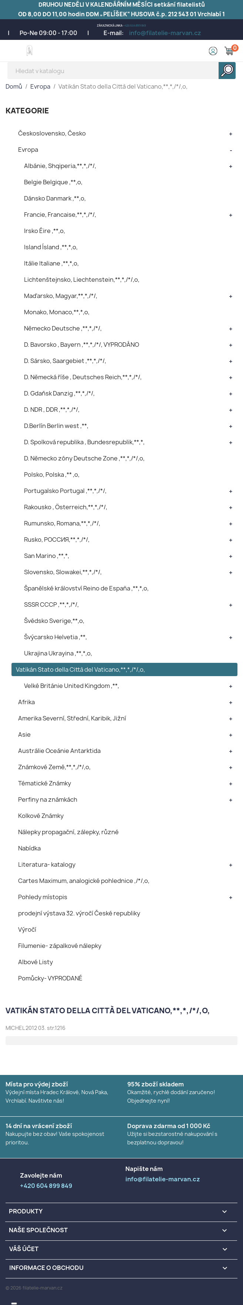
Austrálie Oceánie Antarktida (59, 751)
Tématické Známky (44, 783)
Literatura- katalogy (46, 864)
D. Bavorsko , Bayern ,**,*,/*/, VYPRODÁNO (81, 344)
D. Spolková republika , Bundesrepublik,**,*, (84, 442)
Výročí (27, 929)
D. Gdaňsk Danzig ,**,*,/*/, (59, 393)
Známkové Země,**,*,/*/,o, (54, 767)
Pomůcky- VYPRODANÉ (50, 978)
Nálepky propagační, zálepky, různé (68, 832)
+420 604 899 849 (135, 25)
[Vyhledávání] (121, 70)
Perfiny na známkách (47, 799)
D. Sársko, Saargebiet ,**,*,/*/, (65, 361)
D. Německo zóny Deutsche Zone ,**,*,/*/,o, (84, 458)
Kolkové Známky (41, 816)
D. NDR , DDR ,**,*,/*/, (52, 409)
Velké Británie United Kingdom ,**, (71, 686)
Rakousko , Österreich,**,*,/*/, (65, 507)
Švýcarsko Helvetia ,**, (55, 637)
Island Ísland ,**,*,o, (51, 247)
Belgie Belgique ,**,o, (53, 182)
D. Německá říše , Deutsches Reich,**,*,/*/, (83, 377)
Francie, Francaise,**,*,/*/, (60, 214)
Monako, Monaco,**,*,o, (57, 312)
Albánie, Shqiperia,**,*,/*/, (60, 166)
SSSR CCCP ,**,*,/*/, (51, 604)
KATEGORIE (27, 111)
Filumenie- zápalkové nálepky (59, 946)
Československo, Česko (52, 133)
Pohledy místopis (42, 897)
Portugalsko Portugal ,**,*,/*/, (65, 491)
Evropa (28, 149)
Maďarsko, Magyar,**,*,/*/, (60, 296)
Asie (24, 734)
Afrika (26, 702)
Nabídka (29, 848)
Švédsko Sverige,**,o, (54, 621)
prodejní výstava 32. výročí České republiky (79, 913)
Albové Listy (35, 962)
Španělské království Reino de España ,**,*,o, (86, 588)
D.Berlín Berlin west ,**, (56, 426)
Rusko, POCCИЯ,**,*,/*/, (57, 539)
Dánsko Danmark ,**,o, (55, 198)
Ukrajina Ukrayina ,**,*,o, (58, 653)
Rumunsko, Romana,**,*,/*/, (62, 523)
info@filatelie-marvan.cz (165, 33)
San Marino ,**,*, (46, 556)
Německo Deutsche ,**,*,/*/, (63, 328)
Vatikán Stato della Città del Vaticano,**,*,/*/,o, (80, 669)
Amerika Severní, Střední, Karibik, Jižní (72, 718)
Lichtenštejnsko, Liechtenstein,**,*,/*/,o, (81, 279)
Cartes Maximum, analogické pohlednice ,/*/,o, (83, 881)
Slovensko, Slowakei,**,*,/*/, (63, 572)
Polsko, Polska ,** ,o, (52, 474)
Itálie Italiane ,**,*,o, (51, 263)
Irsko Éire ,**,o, (44, 231)
